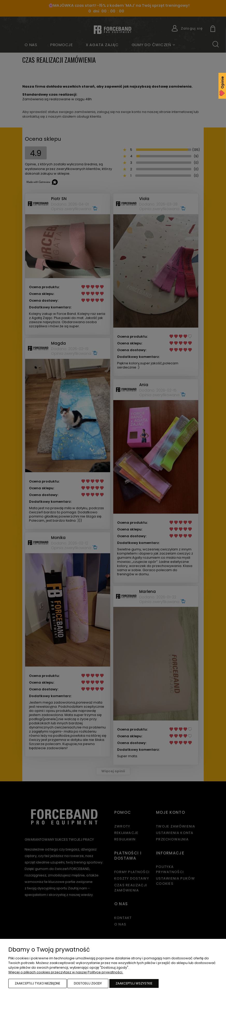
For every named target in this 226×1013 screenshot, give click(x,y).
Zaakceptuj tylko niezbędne (37, 983)
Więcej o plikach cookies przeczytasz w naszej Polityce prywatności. (65, 972)
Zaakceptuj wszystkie (134, 983)
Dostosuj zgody (88, 983)
